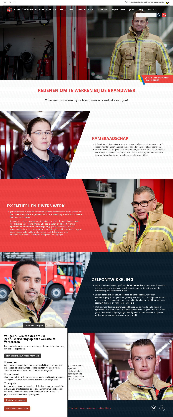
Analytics (11, 383)
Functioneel (13, 374)
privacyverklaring (87, 408)
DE (14, 2)
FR (10, 2)
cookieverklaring (104, 408)
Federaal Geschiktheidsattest (40, 9)
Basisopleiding (85, 9)
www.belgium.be (159, 2)
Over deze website (70, 408)
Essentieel (12, 362)
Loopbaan (102, 9)
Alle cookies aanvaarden (17, 408)
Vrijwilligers (118, 9)
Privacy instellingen (34, 325)
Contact (151, 9)
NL (5, 2)
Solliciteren (66, 9)
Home (17, 9)
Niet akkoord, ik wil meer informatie (22, 355)
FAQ (141, 9)
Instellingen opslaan (15, 399)
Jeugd (132, 9)
